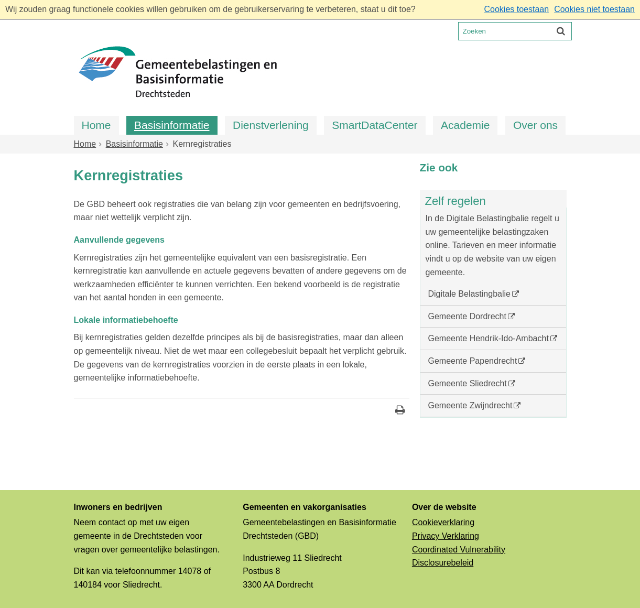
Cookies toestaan (516, 9)
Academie (465, 125)
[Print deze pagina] (400, 411)
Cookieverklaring (443, 522)
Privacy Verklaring (445, 535)
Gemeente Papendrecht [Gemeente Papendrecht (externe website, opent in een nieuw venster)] (472, 360)
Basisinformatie (172, 125)
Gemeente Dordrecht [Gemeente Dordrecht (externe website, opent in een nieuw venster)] (467, 316)
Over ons (535, 125)
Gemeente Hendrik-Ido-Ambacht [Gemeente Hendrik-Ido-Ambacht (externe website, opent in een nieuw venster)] (488, 338)
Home (96, 125)
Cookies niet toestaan (594, 9)
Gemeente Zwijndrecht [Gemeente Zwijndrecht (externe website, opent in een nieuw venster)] (470, 405)
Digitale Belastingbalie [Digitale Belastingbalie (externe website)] (469, 293)
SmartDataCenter (374, 125)
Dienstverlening (271, 125)
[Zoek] (561, 31)
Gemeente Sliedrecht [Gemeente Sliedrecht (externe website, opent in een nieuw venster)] (467, 383)
